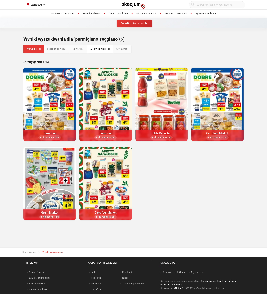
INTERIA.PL (178, 288)
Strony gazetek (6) (100, 48)
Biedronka (96, 277)
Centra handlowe (38, 289)
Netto (125, 277)
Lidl (93, 272)
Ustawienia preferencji (171, 284)
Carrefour (96, 289)
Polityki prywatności (226, 281)
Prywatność (197, 272)
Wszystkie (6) (34, 48)
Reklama (181, 272)
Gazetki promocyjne (39, 277)
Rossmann (96, 283)
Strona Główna (37, 272)
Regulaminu (206, 281)
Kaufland (127, 272)
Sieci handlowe (37, 283)
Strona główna (29, 252)
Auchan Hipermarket (133, 283)
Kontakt (166, 272)
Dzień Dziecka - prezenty (134, 23)
